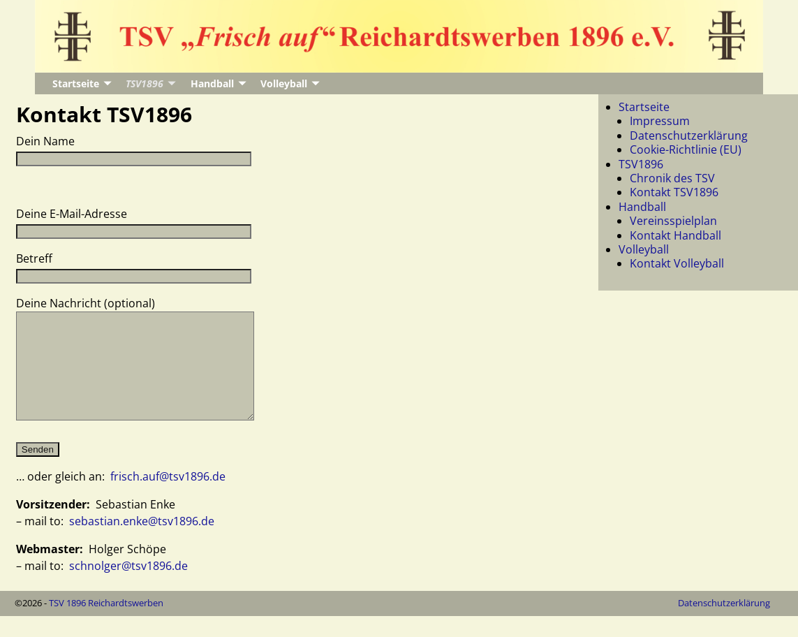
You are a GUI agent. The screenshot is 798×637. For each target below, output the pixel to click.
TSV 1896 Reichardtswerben (106, 623)
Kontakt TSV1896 (674, 192)
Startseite (75, 83)
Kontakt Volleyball (677, 263)
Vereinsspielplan (673, 220)
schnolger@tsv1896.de (128, 586)
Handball (212, 83)
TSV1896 (144, 83)
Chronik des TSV (672, 178)
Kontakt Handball (675, 235)
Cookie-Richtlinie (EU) (685, 149)
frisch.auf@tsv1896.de (168, 497)
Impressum (660, 121)
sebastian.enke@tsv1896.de (141, 542)
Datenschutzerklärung (689, 135)
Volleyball (283, 83)
